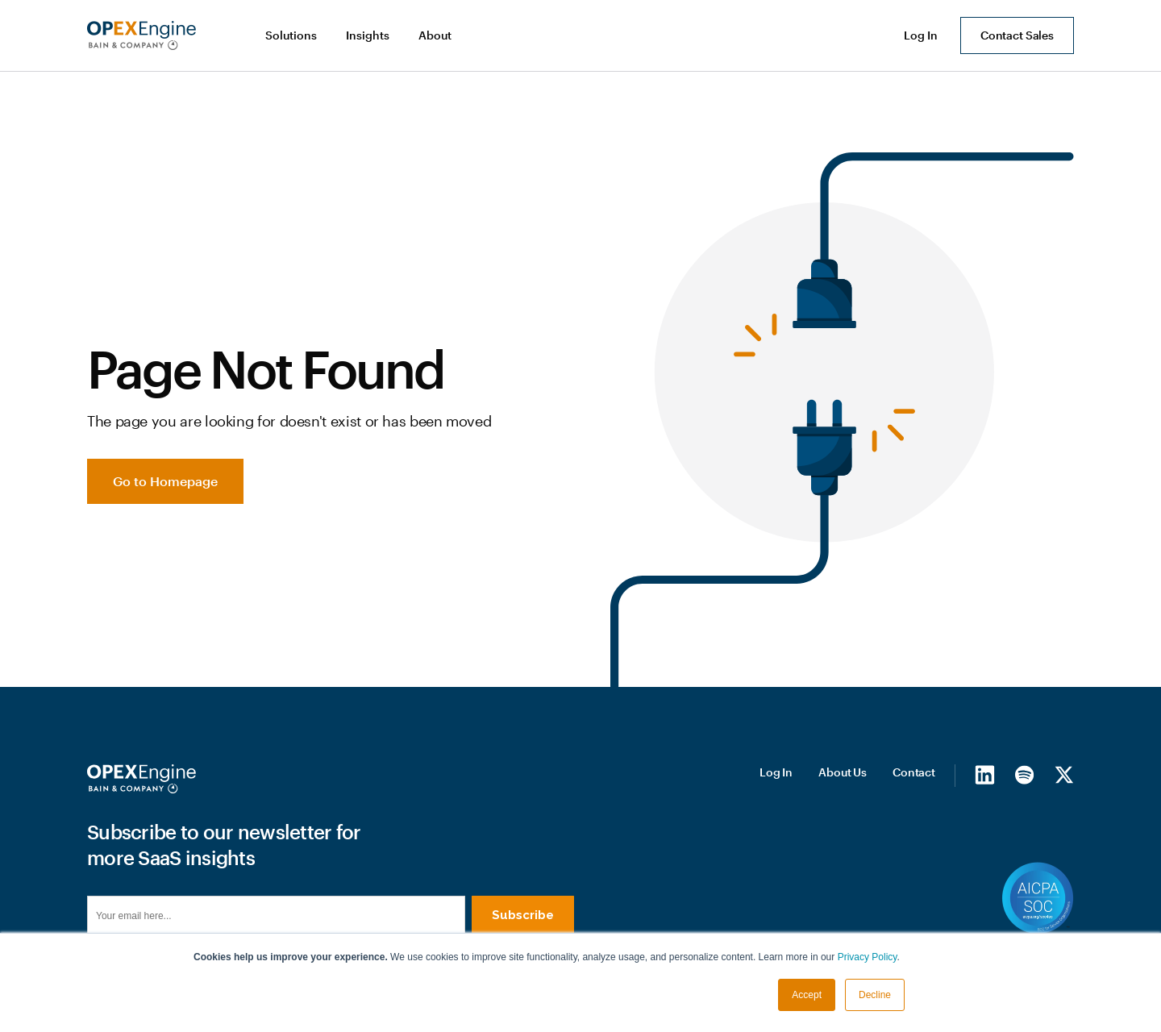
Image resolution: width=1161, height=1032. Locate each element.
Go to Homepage (165, 481)
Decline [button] (875, 995)
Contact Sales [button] (1017, 35)
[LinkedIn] (985, 774)
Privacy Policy (867, 957)
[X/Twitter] (1064, 774)
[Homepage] (141, 778)
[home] (141, 35)
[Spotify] (1024, 774)
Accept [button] (807, 995)
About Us (842, 772)
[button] (292, 35)
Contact (914, 772)
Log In (776, 772)
